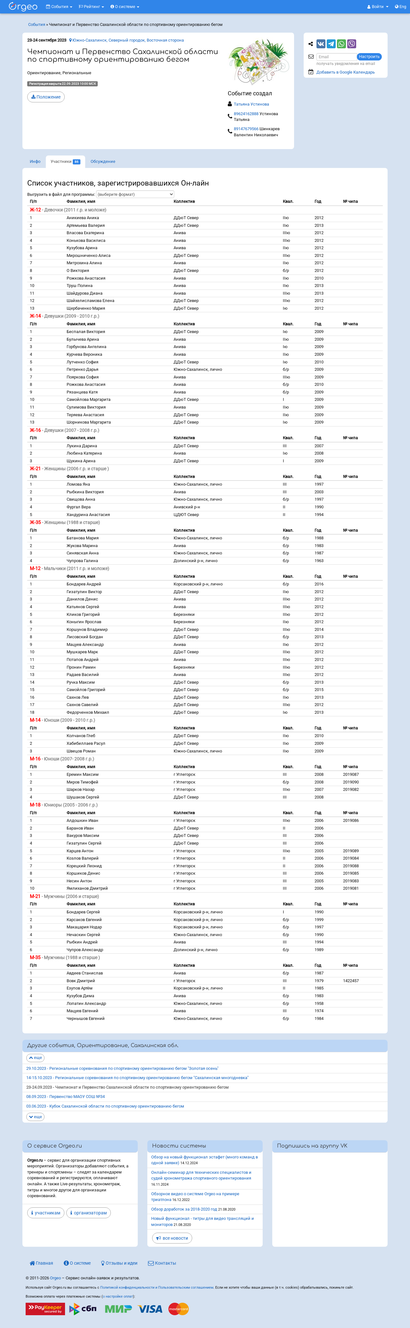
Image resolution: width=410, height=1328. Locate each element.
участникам (45, 1212)
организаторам (88, 1212)
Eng (400, 6)
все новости (172, 1238)
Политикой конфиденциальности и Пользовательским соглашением (156, 1287)
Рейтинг (91, 6)
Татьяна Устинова (251, 104)
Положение (46, 96)
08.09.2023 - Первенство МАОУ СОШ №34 (65, 1096)
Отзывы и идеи (119, 1263)
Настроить (369, 56)
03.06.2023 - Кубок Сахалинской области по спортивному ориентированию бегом (105, 1106)
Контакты (162, 1263)
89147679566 (246, 128)
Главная (41, 1263)
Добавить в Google (345, 72)
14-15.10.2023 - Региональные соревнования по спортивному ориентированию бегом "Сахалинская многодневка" (137, 1077)
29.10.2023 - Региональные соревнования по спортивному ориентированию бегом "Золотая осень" (122, 1068)
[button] (378, 6)
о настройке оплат (118, 1296)
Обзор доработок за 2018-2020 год (184, 1209)
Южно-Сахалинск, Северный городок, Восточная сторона (126, 40)
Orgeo (55, 1278)
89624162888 (246, 113)
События (59, 6)
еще (35, 1057)
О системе (125, 6)
